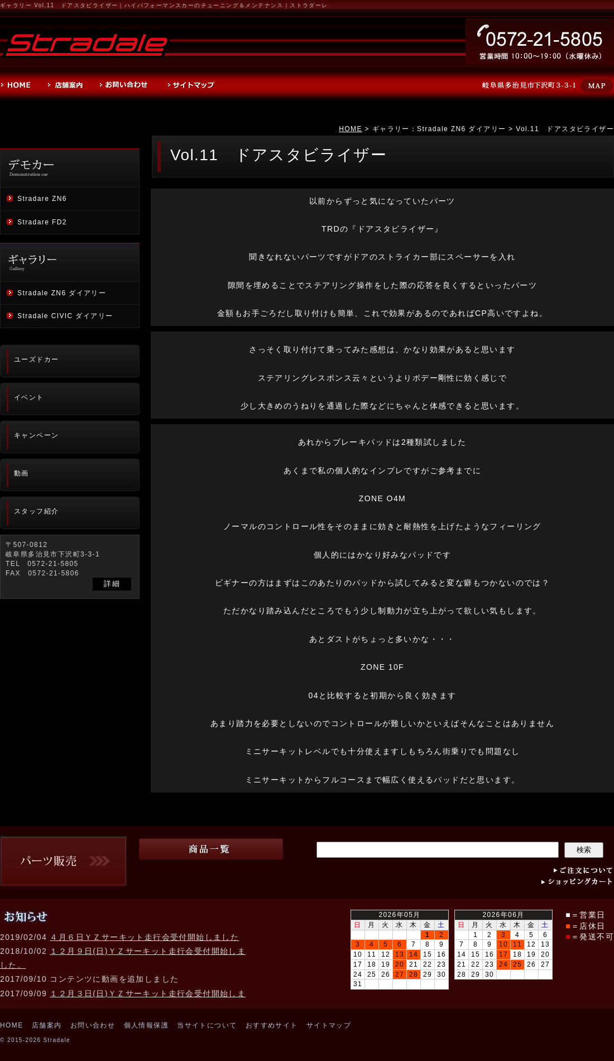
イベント (29, 397)
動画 (21, 473)
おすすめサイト (272, 1025)
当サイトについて (207, 1025)
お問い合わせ (92, 1025)
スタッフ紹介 (36, 511)
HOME (350, 129)
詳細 (112, 583)
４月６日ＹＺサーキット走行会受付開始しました (144, 937)
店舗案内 (47, 1025)
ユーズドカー (36, 359)
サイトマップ (328, 1025)
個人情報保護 (146, 1025)
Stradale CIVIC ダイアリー (65, 316)
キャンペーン (36, 435)
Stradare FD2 (42, 222)
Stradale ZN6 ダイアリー (61, 293)
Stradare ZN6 (42, 199)
